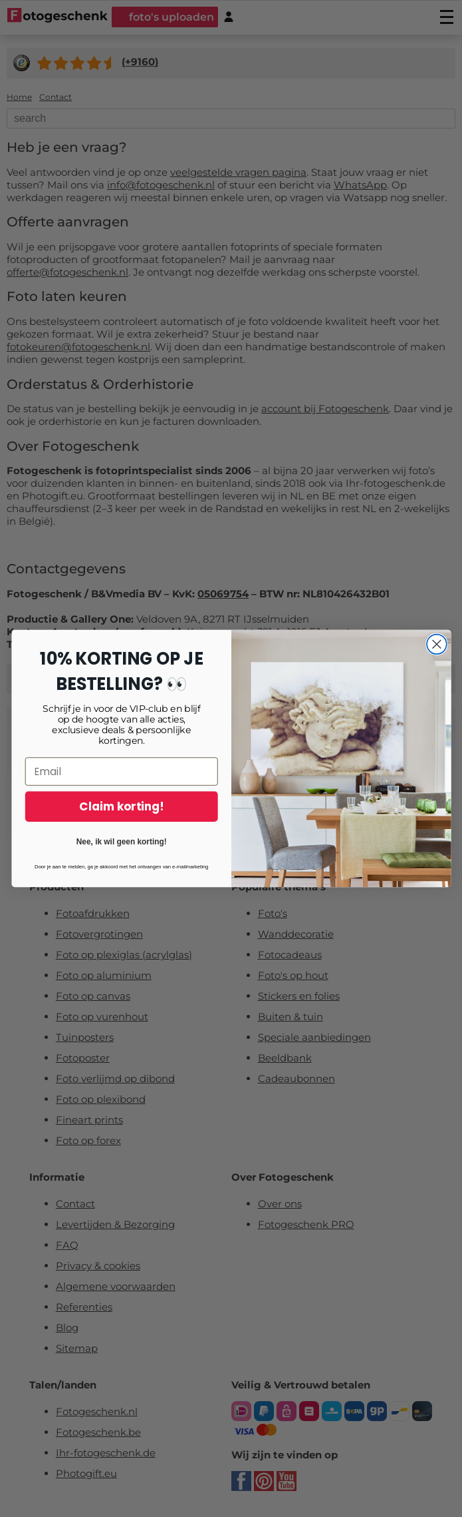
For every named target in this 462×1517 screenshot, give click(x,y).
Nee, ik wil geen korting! (121, 861)
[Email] (121, 792)
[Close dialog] (437, 665)
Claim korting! (121, 827)
